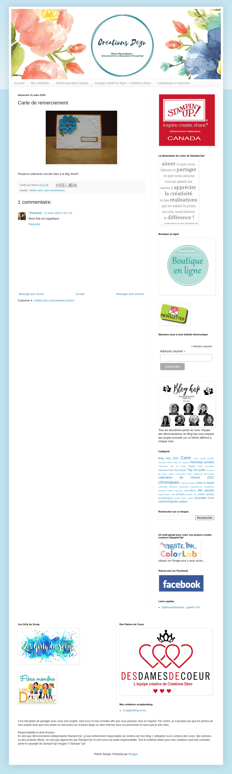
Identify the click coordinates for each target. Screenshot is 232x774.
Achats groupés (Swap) (72, 83)
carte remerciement (54, 190)
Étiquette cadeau (177, 501)
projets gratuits (206, 494)
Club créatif (199, 458)
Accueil (19, 83)
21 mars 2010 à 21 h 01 (58, 213)
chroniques (168, 482)
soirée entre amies (183, 498)
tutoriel (162, 501)
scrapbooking (165, 498)
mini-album (190, 490)
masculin (178, 490)
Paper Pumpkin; (205, 466)
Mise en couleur (181, 462)
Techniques (180, 470)
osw (173, 494)
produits (180, 494)
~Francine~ (36, 213)
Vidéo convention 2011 (180, 474)
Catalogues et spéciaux (173, 83)
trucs (211, 498)
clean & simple (205, 482)
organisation (164, 494)
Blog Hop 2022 (168, 458)
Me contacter (40, 83)
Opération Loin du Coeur (172, 466)
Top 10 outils (196, 470)
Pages (191, 466)
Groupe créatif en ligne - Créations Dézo (123, 83)
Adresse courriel (172, 351)
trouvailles (201, 498)
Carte (185, 457)
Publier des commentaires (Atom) (54, 300)
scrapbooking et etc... (135, 710)
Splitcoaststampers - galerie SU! (181, 607)
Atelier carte (36, 190)
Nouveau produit (202, 462)
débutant (173, 487)
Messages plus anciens (130, 294)
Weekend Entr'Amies (203, 474)
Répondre (34, 224)
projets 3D (191, 494)
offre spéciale (205, 490)
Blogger (133, 754)
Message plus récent (31, 294)
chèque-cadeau (188, 483)
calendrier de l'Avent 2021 (186, 477)
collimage (163, 487)
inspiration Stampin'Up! (190, 487)
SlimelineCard (165, 470)
